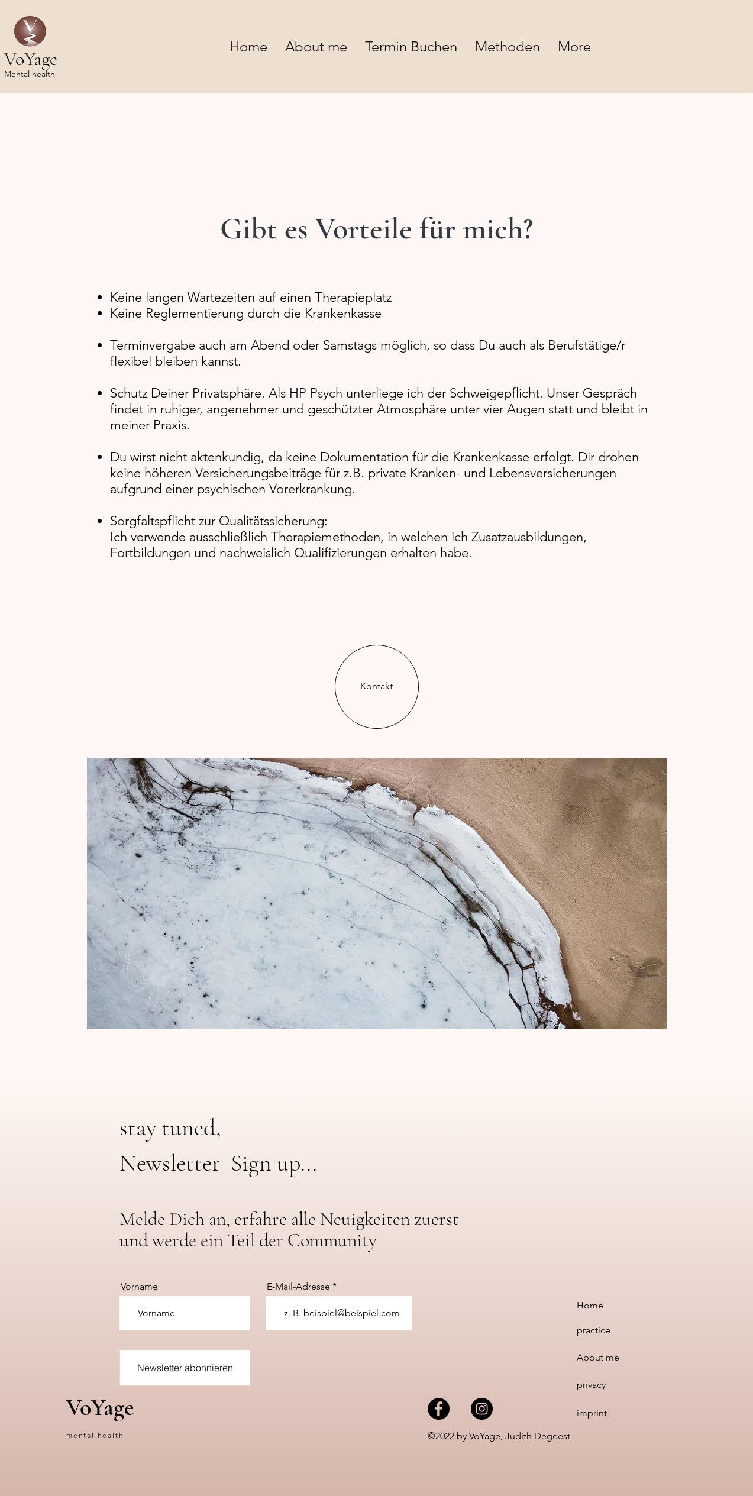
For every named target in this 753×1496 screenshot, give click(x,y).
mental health (95, 1435)
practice (593, 1330)
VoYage (100, 1407)
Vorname (139, 1286)
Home (590, 1305)
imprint (592, 1413)
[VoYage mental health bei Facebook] (439, 1409)
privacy (591, 1384)
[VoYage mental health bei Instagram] (482, 1409)
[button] (507, 46)
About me (598, 1357)
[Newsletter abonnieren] (184, 1368)
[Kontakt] (377, 687)
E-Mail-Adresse (298, 1286)
